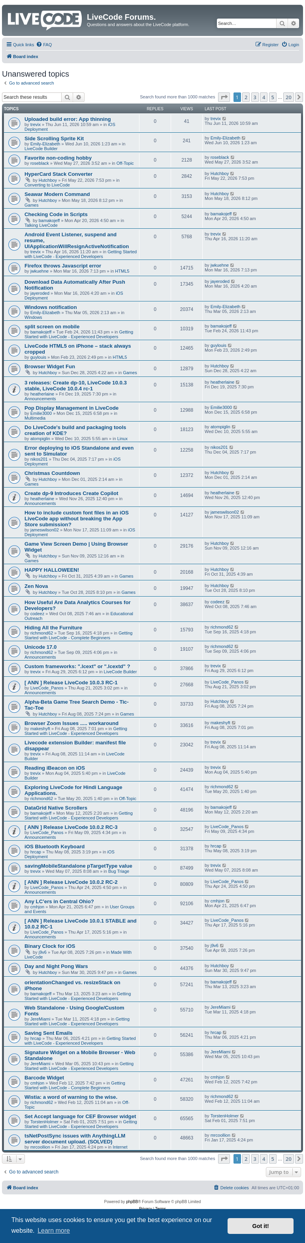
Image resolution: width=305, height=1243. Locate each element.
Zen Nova (36, 586)
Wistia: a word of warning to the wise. (70, 1097)
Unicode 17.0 (40, 647)
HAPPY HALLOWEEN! (51, 570)
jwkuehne (39, 271)
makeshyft (40, 728)
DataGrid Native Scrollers (55, 808)
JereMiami (40, 1019)
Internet (120, 1147)
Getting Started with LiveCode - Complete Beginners (78, 635)
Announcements (40, 398)
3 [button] (255, 97)
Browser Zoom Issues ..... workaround (71, 723)
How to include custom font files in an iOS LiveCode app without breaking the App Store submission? (76, 518)
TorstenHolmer (44, 1121)
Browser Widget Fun (49, 366)
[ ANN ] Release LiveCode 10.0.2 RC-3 (71, 827)
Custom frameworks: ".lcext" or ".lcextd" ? (77, 666)
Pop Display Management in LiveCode (71, 408)
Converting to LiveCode (47, 185)
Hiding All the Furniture (53, 628)
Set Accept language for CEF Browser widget (80, 1116)
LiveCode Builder (41, 148)
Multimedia (34, 418)
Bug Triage (118, 871)
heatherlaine (42, 394)
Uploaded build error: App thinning (67, 119)
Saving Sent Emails (48, 1033)
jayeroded (39, 293)
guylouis (38, 357)
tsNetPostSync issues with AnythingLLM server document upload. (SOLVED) (74, 1139)
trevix (35, 124)
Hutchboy (48, 180)
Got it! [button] (260, 1226)
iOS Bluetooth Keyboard (54, 846)
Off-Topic (125, 163)
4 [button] (263, 97)
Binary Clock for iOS (49, 946)
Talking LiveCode (41, 225)
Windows (33, 317)
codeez (37, 613)
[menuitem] (44, 44)
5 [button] (272, 97)
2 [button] (246, 97)
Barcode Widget (44, 1078)
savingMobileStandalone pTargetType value (78, 866)
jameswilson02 (44, 529)
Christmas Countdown (52, 473)
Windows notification (50, 307)
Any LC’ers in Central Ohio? (59, 901)
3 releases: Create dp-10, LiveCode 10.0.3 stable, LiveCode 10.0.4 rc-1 (75, 386)
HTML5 (122, 271)
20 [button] (289, 97)
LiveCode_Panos (47, 688)
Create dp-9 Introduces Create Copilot (71, 493)
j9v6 (43, 952)
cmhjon (37, 906)
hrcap (35, 851)
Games (31, 205)
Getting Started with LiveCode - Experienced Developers (80, 254)
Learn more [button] (54, 1230)
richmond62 (41, 633)
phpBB (132, 1202)
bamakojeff (49, 220)
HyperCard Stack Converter (58, 174)
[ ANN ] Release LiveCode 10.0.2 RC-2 (71, 882)
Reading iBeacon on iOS (54, 768)
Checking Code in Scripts (56, 214)
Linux (122, 438)
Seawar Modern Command (57, 194)
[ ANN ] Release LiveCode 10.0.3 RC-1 (71, 683)
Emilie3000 (41, 413)
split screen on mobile (51, 327)
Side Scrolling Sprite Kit (54, 138)
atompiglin (40, 438)
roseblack (39, 163)
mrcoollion (40, 1147)
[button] (224, 97)
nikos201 (39, 459)
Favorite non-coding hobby (58, 158)
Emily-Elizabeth (45, 143)
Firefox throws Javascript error (62, 266)
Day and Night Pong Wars (56, 966)
